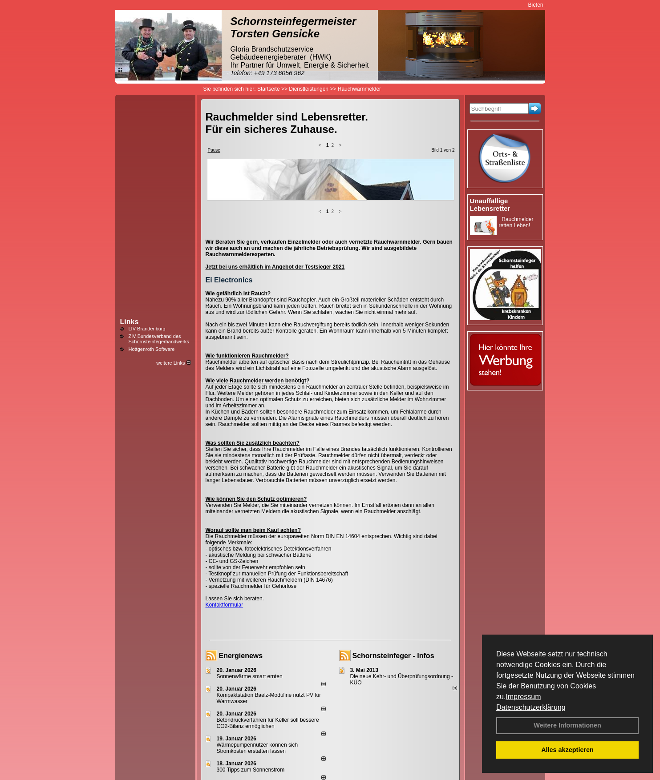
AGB (366, 758)
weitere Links (173, 363)
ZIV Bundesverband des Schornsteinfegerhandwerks (159, 339)
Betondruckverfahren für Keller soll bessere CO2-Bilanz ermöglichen (268, 652)
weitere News (438, 729)
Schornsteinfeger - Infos (393, 585)
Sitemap (388, 758)
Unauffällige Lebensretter (490, 204)
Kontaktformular (224, 534)
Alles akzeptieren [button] (567, 749)
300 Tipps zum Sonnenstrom (251, 699)
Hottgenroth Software (152, 349)
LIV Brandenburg (147, 328)
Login (207, 758)
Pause (214, 150)
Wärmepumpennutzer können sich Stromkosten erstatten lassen (257, 677)
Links (129, 322)
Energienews (241, 585)
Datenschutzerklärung (531, 707)
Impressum (523, 696)
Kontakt (230, 758)
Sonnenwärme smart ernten (250, 606)
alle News (310, 729)
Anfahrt (345, 758)
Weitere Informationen (567, 725)
